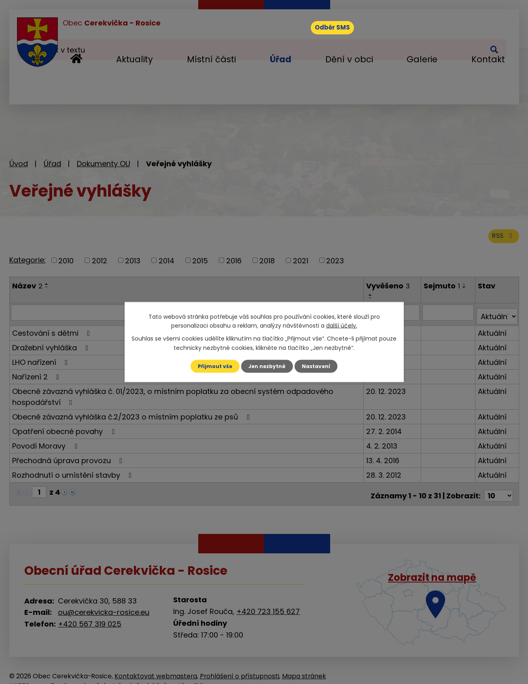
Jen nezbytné (267, 366)
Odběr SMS (342, 30)
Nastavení (321, 366)
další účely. (341, 325)
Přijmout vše (210, 366)
